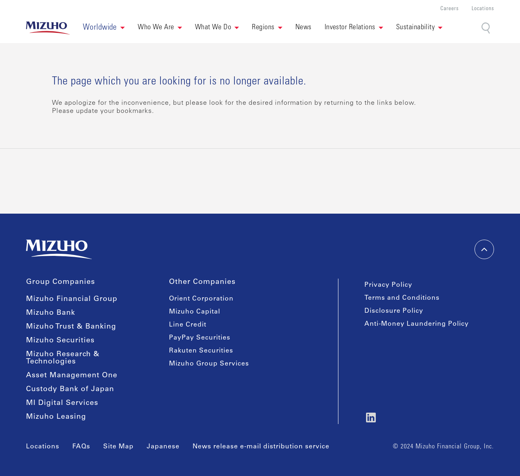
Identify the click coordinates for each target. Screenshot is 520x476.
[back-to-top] (484, 249)
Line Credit (187, 325)
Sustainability (415, 27)
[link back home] (48, 28)
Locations (483, 9)
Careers (449, 9)
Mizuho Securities (60, 340)
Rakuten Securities (201, 351)
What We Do (213, 27)
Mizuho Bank (50, 313)
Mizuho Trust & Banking (71, 327)
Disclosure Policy (393, 311)
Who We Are (156, 27)
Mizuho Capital (194, 312)
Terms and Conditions (402, 298)
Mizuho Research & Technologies (63, 358)
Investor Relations (350, 27)
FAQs (81, 447)
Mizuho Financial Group (71, 299)
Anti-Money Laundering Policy (416, 324)
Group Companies (60, 282)
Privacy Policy (388, 285)
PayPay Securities (199, 338)
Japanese (163, 447)
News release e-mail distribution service (261, 447)
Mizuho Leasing (56, 417)
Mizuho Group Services (209, 364)
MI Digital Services (62, 403)
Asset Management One (71, 375)
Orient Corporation (201, 299)
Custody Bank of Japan (70, 389)
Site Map (118, 447)
